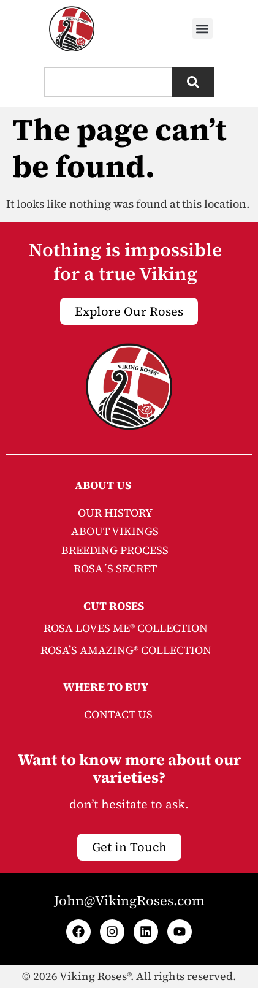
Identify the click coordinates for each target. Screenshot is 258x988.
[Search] (193, 82)
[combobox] (108, 82)
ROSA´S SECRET (115, 568)
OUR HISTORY (115, 512)
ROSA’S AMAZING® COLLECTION (125, 650)
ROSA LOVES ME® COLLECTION (126, 628)
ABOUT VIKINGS (115, 531)
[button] (202, 28)
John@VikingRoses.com (129, 900)
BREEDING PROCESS (115, 550)
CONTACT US (118, 714)
